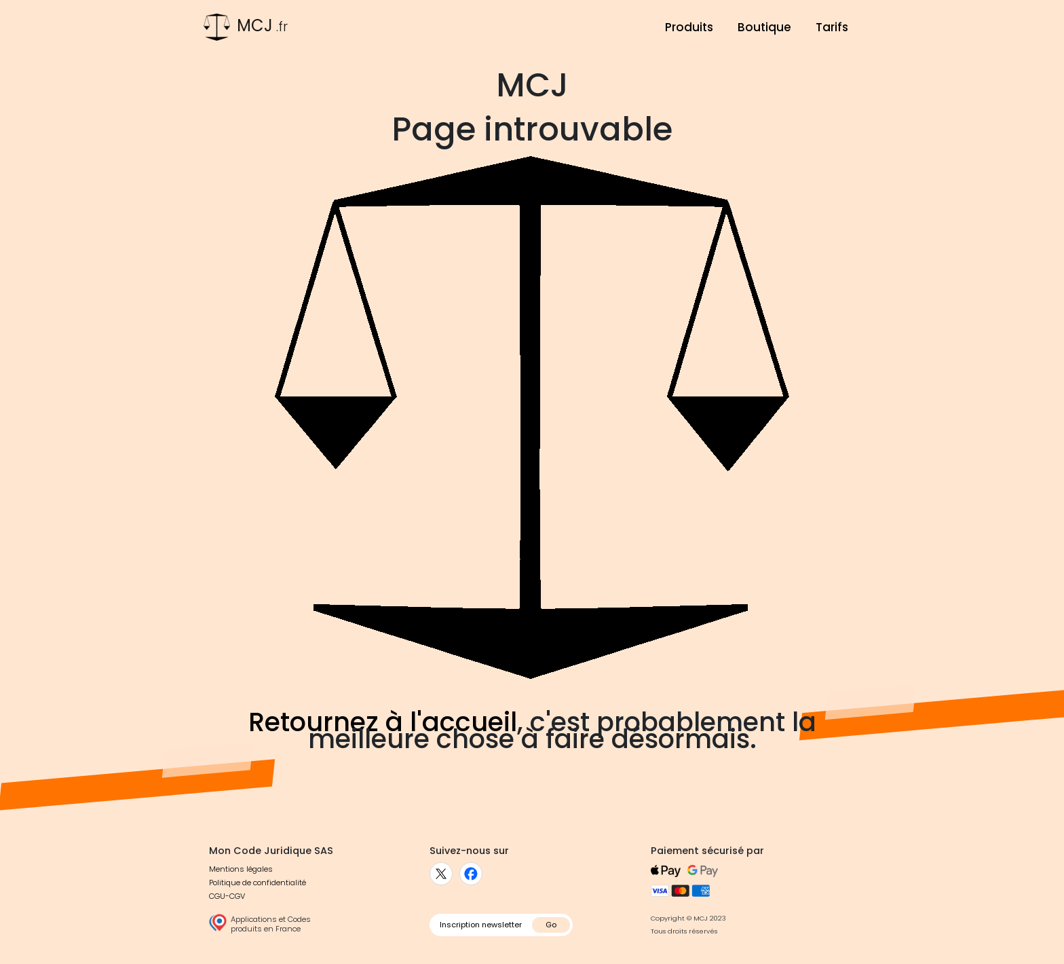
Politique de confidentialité (257, 882)
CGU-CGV (227, 896)
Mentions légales (241, 869)
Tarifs (832, 27)
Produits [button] (689, 27)
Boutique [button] (764, 27)
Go (551, 924)
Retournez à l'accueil (382, 722)
